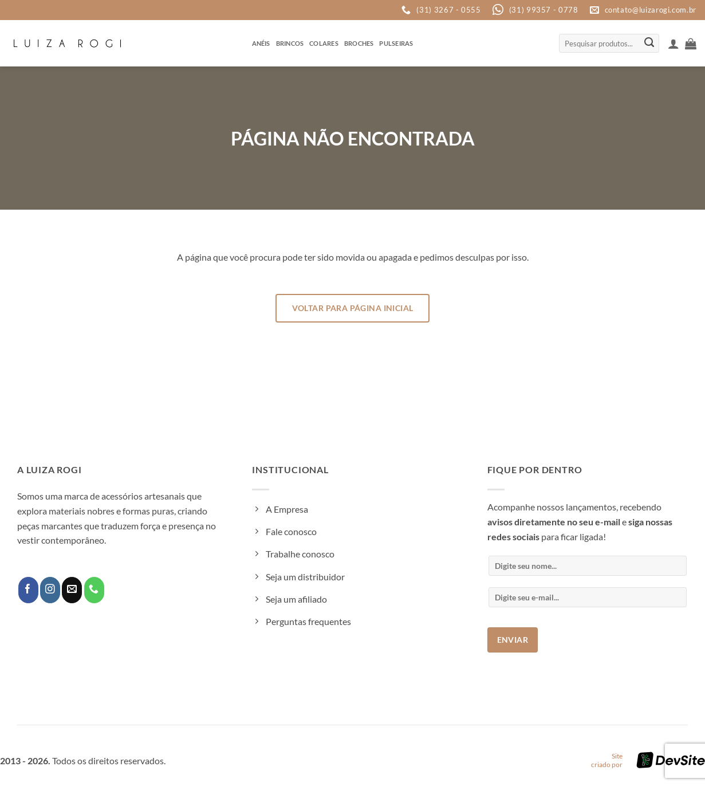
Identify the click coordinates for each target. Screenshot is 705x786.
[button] (673, 43)
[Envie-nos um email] (72, 590)
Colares (323, 43)
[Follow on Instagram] (50, 590)
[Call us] (94, 590)
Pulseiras (396, 43)
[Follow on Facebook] (28, 590)
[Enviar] (649, 43)
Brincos (290, 43)
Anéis (261, 43)
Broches (359, 43)
